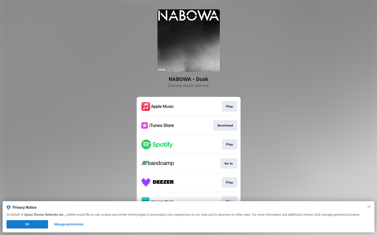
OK (27, 224)
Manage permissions (69, 224)
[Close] (369, 206)
